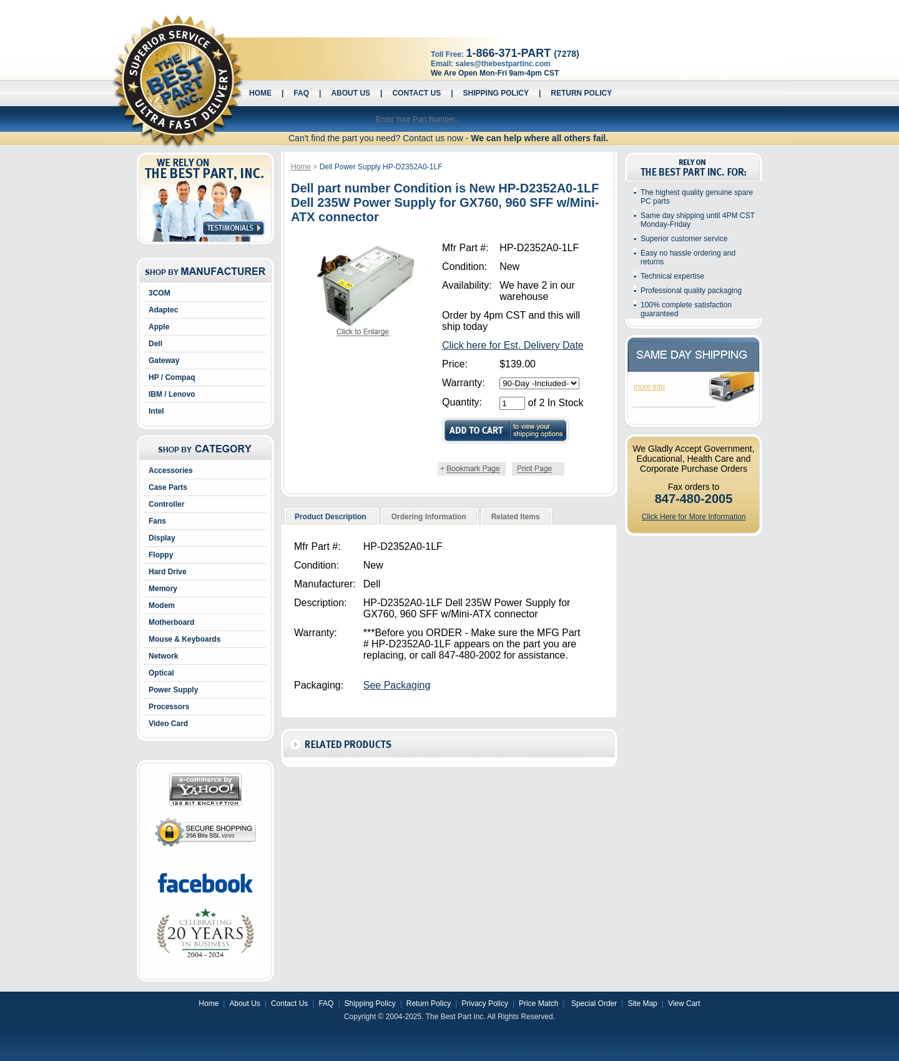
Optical (161, 673)
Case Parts (168, 487)
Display (162, 538)
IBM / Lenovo (172, 394)
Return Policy (581, 93)
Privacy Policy (484, 1003)
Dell (155, 343)
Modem (162, 605)
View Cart (684, 1003)
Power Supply (173, 689)
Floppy (161, 554)
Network (163, 656)
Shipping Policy (496, 93)
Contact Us (416, 93)
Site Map (642, 1003)
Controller (166, 504)
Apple (159, 326)
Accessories (171, 470)
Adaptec (163, 310)
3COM (159, 293)
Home (260, 93)
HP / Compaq (172, 377)
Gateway (164, 360)
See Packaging (397, 685)
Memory (163, 588)
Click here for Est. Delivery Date (513, 345)
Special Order (593, 1003)
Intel (156, 411)
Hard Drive (168, 571)
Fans (157, 521)
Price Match (538, 1003)
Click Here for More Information (694, 516)
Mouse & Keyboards (184, 639)
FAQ (301, 93)
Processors (169, 706)
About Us (350, 93)
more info (649, 386)
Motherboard (171, 622)
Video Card (168, 723)
